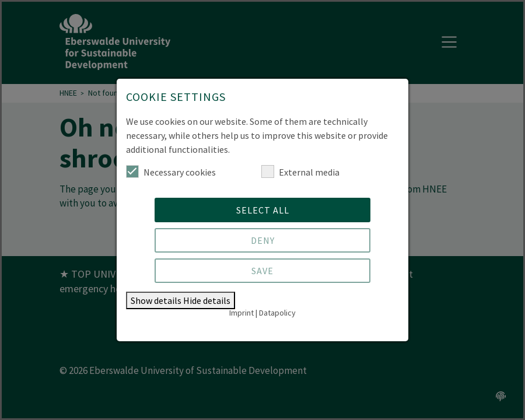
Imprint (241, 312)
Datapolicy (277, 312)
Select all (262, 210)
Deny (263, 240)
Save (262, 270)
